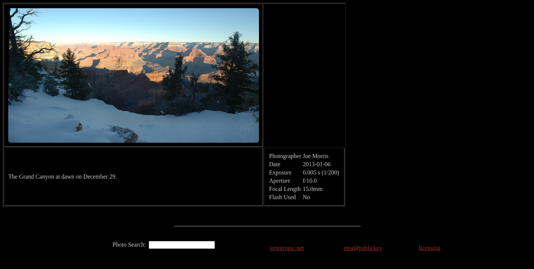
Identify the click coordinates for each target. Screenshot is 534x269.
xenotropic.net (286, 248)
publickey (370, 248)
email (350, 248)
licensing (430, 248)
